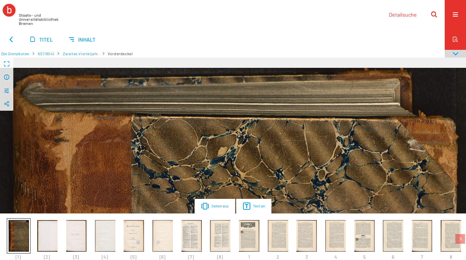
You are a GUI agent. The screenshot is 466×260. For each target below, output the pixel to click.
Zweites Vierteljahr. (81, 53)
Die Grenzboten (15, 53)
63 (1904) (46, 53)
